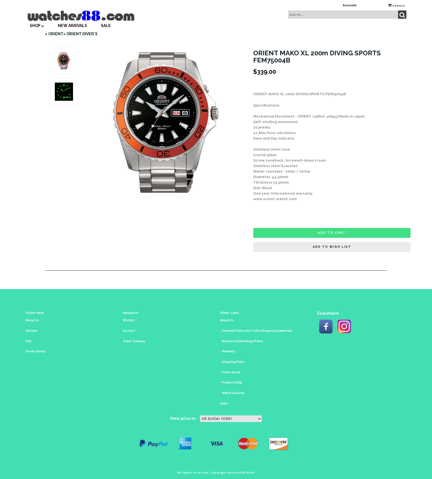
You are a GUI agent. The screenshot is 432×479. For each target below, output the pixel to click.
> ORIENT (54, 34)
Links (224, 403)
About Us (32, 320)
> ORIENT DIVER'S (80, 34)
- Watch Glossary (232, 392)
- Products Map (231, 382)
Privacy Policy (35, 351)
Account (350, 5)
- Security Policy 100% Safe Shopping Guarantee (256, 330)
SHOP (37, 25)
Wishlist (129, 320)
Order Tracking (134, 341)
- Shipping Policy (232, 361)
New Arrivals (72, 25)
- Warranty (227, 351)
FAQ (28, 341)
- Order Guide (230, 372)
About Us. (227, 320)
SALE (106, 25)
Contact (31, 330)
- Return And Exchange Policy (241, 341)
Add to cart (332, 233)
